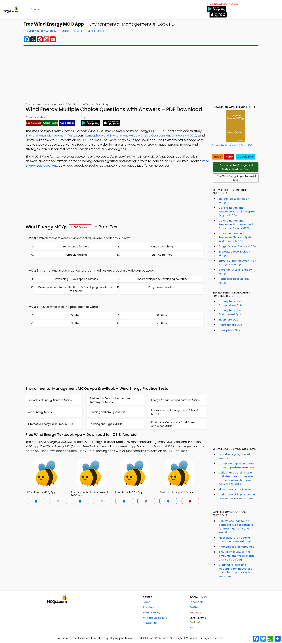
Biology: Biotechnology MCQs (234, 200)
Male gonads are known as (237, 489)
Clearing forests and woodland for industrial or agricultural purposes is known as (236, 570)
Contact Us (149, 623)
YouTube (195, 612)
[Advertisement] (141, 74)
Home (146, 602)
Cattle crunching (162, 246)
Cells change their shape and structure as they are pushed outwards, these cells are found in (236, 478)
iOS (192, 627)
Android (195, 622)
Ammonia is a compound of (237, 547)
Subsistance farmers (76, 246)
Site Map (148, 607)
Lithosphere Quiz (229, 330)
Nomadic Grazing (76, 255)
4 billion (162, 323)
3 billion (76, 323)
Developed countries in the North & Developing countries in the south (75, 289)
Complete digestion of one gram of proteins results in (236, 465)
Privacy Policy (151, 612)
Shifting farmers (162, 255)
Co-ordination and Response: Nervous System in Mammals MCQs (236, 237)
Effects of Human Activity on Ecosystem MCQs (237, 262)
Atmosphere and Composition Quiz (230, 303)
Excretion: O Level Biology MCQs (235, 271)
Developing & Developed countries (76, 279)
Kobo (229, 156)
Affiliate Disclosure (154, 618)
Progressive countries (161, 287)
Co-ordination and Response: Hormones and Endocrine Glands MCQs (236, 224)
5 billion (76, 315)
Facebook (196, 602)
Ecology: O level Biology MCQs (234, 253)
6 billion (162, 315)
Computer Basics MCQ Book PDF (231, 145)
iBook (217, 156)
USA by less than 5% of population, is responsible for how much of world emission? (236, 526)
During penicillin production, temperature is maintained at (237, 498)
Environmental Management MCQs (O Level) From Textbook (64, 31)
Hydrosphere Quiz (230, 325)
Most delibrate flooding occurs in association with (236, 539)
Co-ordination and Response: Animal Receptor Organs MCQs (237, 211)
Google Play (245, 156)
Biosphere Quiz (228, 319)
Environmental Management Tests (50, 135)
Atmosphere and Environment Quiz (230, 312)
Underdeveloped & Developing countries (162, 279)
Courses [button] (36, 9)
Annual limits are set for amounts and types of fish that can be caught (236, 555)
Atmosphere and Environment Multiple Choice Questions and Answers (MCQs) (140, 135)
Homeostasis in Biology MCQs (234, 280)
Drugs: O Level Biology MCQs (237, 246)
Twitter (194, 607)
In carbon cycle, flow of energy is (234, 456)
